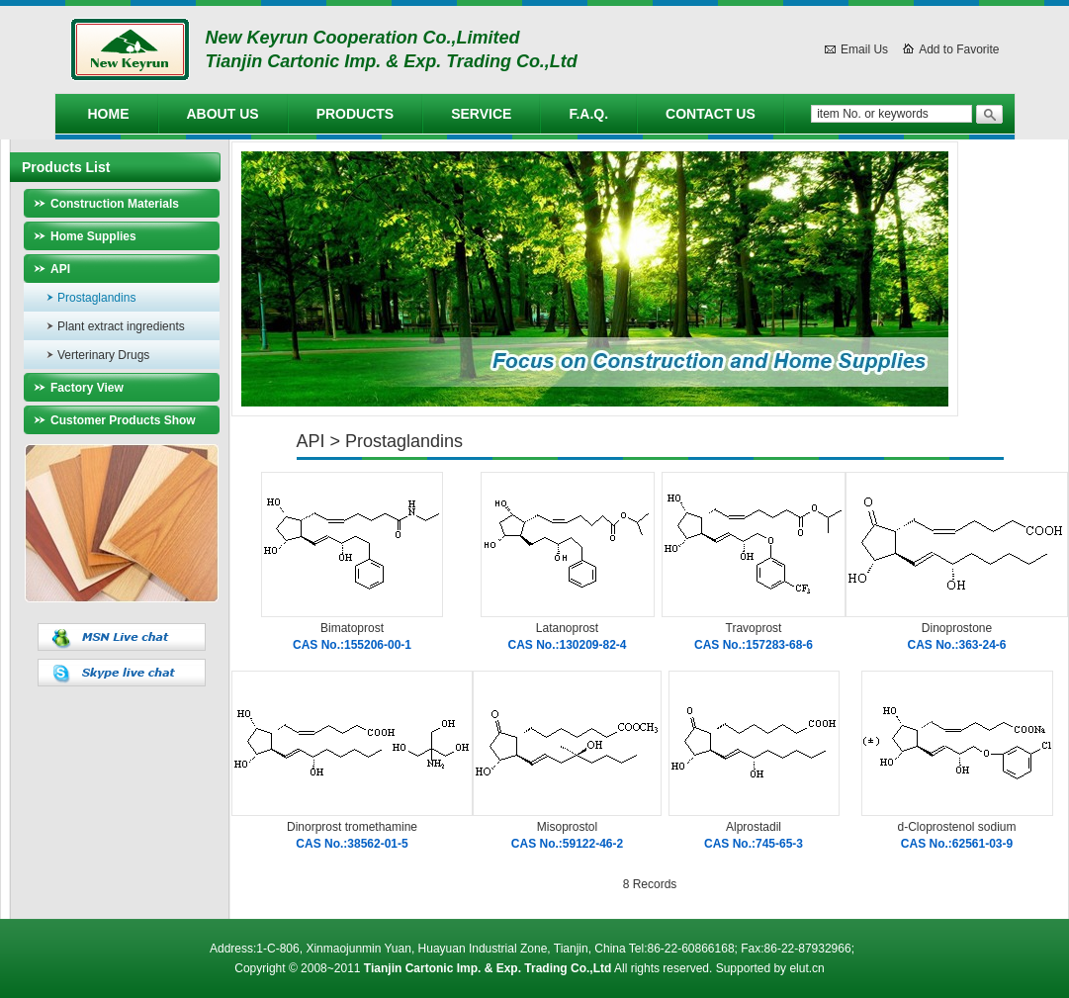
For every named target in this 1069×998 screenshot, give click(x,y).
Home (109, 114)
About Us (223, 114)
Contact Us (711, 114)
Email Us (864, 49)
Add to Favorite (959, 49)
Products (355, 114)
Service (481, 114)
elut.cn (806, 968)
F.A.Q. (588, 114)
